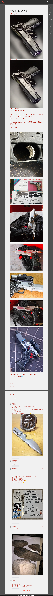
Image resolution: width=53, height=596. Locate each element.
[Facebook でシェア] (10, 383)
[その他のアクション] (42, 8)
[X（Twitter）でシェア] (12, 383)
